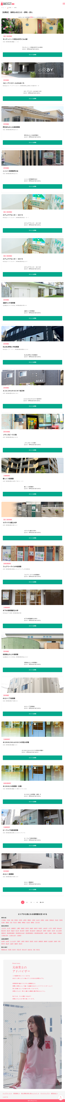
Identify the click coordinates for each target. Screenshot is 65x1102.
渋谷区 (56, 920)
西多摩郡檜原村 (29, 933)
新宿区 (16, 920)
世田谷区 (51, 920)
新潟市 (31, 941)
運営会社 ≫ (54, 1093)
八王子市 (3, 928)
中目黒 (9, 949)
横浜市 (27, 941)
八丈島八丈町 (12, 935)
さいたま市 (13, 941)
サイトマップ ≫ (45, 1093)
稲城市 (49, 931)
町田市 (40, 928)
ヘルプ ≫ (5, 1097)
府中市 (27, 928)
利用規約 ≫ (16, 1093)
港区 (12, 920)
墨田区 (29, 920)
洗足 (34, 949)
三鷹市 (18, 928)
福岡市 (16, 944)
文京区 (20, 920)
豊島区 (7, 922)
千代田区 (3, 920)
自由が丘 (30, 949)
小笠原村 (19, 935)
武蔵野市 (13, 928)
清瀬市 (27, 931)
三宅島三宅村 (4, 935)
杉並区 (3, 922)
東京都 (10, 7)
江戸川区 (37, 922)
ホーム (2, 7)
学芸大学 (19, 949)
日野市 (54, 928)
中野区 (61, 920)
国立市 (8, 931)
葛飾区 (32, 922)
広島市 (11, 944)
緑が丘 (38, 949)
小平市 (50, 928)
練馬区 (23, 922)
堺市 (59, 941)
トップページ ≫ (7, 1093)
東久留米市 (32, 931)
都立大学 (24, 949)
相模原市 (41, 941)
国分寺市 (3, 931)
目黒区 (15, 7)
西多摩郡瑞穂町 (11, 933)
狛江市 (17, 931)
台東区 (25, 920)
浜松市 (36, 941)
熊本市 (20, 944)
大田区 (46, 920)
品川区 (38, 920)
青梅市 (22, 928)
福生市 (13, 931)
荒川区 (15, 922)
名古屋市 (50, 941)
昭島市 (31, 928)
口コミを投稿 (32, 54)
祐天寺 (14, 949)
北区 (11, 922)
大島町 (46, 933)
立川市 (8, 928)
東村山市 (59, 928)
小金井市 (45, 928)
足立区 (28, 922)
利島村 (50, 933)
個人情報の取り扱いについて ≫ (30, 1093)
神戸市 (3, 944)
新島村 (54, 933)
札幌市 (3, 941)
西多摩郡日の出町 (20, 933)
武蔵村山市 (39, 931)
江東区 (33, 920)
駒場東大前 (4, 949)
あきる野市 (59, 931)
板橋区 (19, 922)
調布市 (36, 928)
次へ (42, 902)
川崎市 (22, 941)
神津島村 (59, 933)
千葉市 (18, 941)
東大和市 (22, 931)
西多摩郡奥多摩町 (38, 933)
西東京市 (3, 933)
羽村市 (53, 931)
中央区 (8, 920)
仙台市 (7, 941)
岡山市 (7, 944)
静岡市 (45, 941)
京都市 (55, 941)
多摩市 (44, 931)
